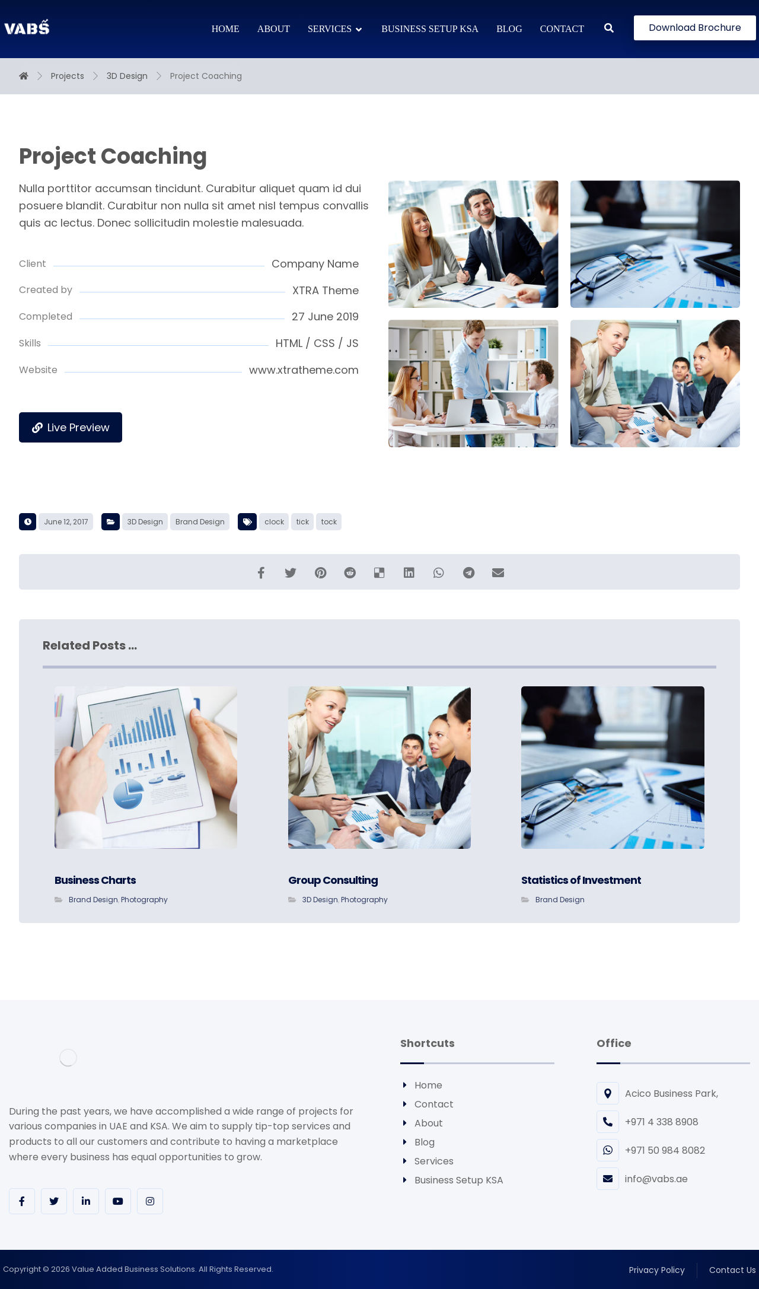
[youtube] (118, 1201)
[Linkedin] (86, 1201)
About (421, 1123)
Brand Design (200, 522)
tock (329, 522)
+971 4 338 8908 (648, 1122)
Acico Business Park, (657, 1093)
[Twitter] (54, 1201)
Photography (144, 900)
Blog (417, 1142)
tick (302, 522)
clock (274, 522)
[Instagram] (150, 1201)
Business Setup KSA (451, 1180)
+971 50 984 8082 (651, 1150)
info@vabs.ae (642, 1179)
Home (421, 1085)
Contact (427, 1104)
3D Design (145, 522)
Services (427, 1161)
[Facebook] (22, 1201)
